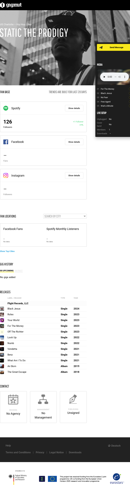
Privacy (40, 452)
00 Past (19, 270)
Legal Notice (56, 452)
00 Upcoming (7, 270)
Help (8, 445)
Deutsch (116, 445)
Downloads (75, 452)
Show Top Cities (7, 251)
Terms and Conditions (18, 452)
